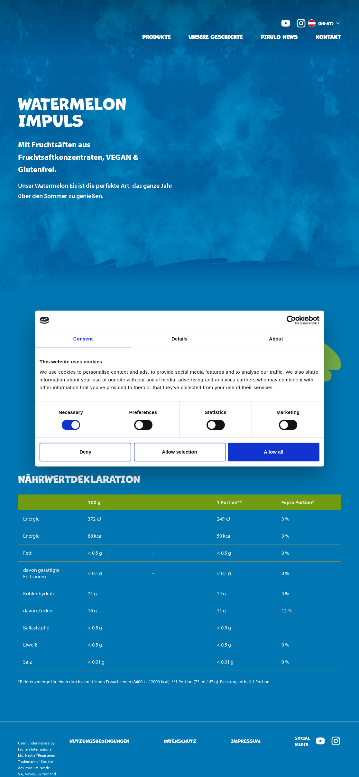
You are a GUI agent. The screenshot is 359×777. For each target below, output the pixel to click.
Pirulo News (279, 37)
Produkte (156, 37)
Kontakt (328, 37)
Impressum (246, 741)
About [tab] (276, 338)
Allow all (273, 452)
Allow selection (179, 452)
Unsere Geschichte (216, 37)
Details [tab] (179, 338)
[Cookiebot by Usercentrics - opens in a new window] (291, 320)
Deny (85, 452)
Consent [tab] (83, 338)
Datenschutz (180, 741)
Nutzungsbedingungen (99, 741)
